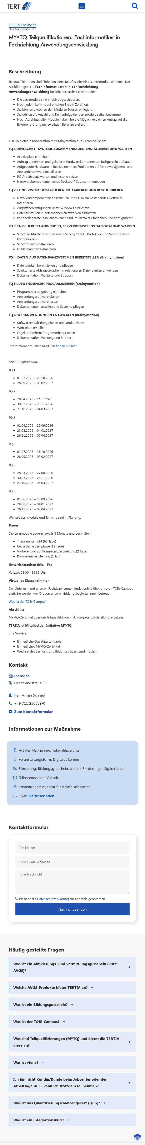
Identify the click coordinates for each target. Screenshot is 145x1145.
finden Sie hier (66, 346)
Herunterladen (41, 795)
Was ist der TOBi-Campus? (28, 601)
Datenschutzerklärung (53, 898)
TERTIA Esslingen (22, 24)
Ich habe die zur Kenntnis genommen (62, 898)
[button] (82, 6)
